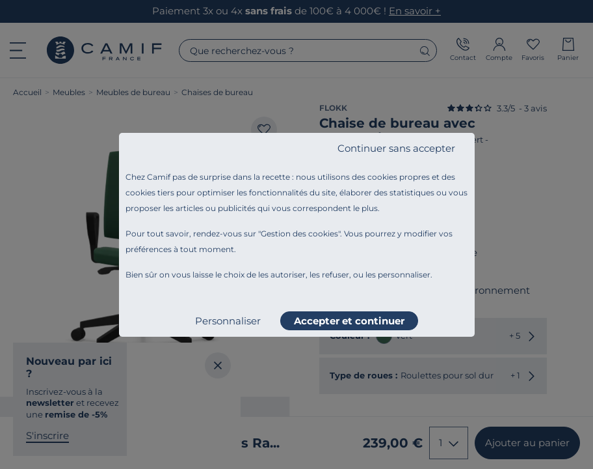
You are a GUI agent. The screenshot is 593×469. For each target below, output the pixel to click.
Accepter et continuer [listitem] (349, 321)
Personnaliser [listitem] (228, 321)
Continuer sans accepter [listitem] (396, 148)
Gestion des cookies (299, 233)
